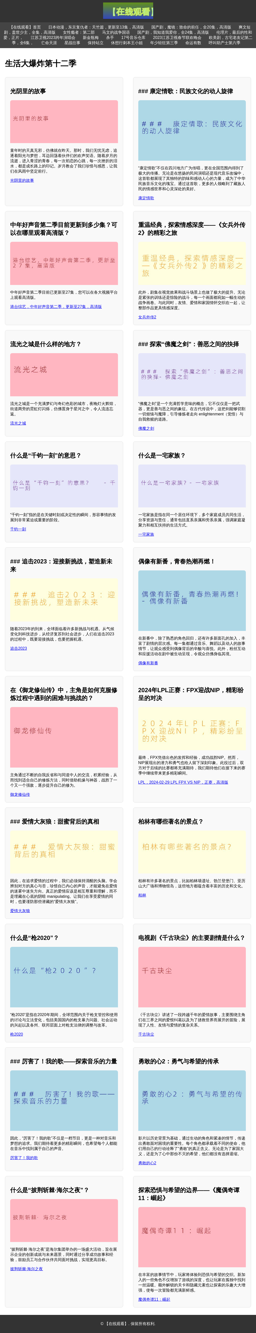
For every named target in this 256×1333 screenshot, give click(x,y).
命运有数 (193, 43)
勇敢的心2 (147, 1163)
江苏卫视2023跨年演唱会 (53, 37)
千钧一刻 (18, 529)
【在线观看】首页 (25, 27)
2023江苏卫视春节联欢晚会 (177, 37)
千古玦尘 (146, 1034)
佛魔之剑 (146, 428)
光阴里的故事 (22, 180)
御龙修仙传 (20, 794)
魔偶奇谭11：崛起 (154, 1299)
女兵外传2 (147, 317)
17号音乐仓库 (133, 37)
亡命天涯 (49, 43)
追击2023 (18, 648)
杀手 (110, 37)
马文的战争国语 (116, 32)
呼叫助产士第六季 (224, 43)
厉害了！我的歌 (24, 1158)
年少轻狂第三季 (164, 43)
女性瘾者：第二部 (79, 32)
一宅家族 (146, 534)
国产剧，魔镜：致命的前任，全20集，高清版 (191, 27)
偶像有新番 (148, 663)
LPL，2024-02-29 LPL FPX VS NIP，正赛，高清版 (183, 782)
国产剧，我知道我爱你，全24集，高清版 (173, 32)
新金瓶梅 (91, 37)
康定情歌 (146, 198)
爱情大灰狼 (20, 911)
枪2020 (16, 1034)
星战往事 (72, 43)
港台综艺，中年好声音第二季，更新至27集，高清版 (56, 307)
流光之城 (18, 423)
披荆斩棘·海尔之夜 (26, 1269)
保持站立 (96, 43)
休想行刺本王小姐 (127, 43)
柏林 (142, 895)
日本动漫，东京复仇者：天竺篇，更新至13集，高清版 (96, 27)
